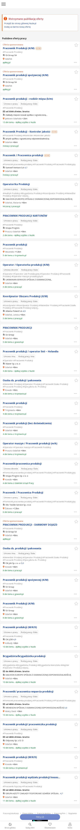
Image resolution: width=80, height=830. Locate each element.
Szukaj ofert (30, 826)
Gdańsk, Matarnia (13, 202)
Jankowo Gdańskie (13, 118)
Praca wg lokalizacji (11, 813)
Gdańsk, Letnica (12, 314)
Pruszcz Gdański (12, 231)
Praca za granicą (43, 813)
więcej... (25, 195)
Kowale (8, 390)
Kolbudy (9, 643)
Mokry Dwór (10, 711)
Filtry (40, 816)
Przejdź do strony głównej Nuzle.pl (20, 23)
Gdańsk (8, 58)
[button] (76, 45)
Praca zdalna (28, 813)
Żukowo (8, 508)
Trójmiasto (10, 410)
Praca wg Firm (59, 813)
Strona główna (10, 826)
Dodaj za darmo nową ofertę (17, 26)
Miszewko (9, 251)
